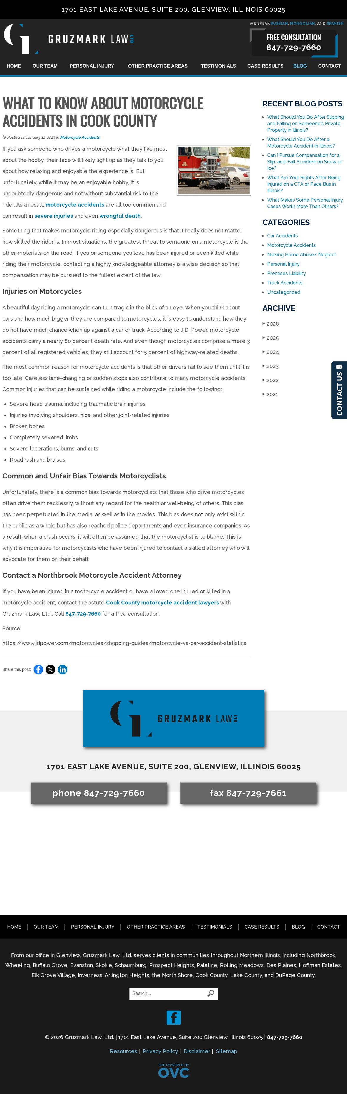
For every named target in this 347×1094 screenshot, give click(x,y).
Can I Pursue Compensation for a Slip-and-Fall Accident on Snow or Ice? (304, 162)
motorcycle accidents (75, 205)
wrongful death (120, 216)
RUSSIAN (279, 23)
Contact (329, 65)
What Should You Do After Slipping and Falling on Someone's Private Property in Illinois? (305, 123)
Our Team (45, 65)
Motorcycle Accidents (79, 137)
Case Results (265, 65)
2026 (271, 323)
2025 (271, 337)
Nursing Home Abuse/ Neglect (301, 254)
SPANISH (335, 23)
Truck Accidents (285, 283)
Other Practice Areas (157, 65)
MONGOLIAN (302, 23)
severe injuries (53, 216)
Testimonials (218, 65)
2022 (271, 380)
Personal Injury (92, 65)
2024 (271, 351)
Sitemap (226, 1051)
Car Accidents (282, 236)
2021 (270, 394)
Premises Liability (286, 273)
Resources (123, 1051)
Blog (300, 65)
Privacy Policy (160, 1051)
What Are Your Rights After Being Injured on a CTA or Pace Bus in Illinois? (304, 184)
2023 (271, 366)
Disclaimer (197, 1051)
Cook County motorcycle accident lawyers (162, 602)
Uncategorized (283, 292)
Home (14, 65)
